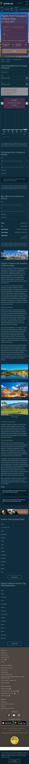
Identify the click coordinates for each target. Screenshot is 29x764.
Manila (2, 520)
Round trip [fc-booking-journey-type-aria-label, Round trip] (5, 27)
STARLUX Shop (5, 685)
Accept (14, 761)
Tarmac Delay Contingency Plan (9, 669)
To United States (17, 59)
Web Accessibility (5, 672)
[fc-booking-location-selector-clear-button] (26, 40)
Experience (22, 9)
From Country (17, 719)
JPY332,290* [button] (8, 21)
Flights (8, 59)
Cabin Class (3, 159)
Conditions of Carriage (6, 657)
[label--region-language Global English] (27, 3)
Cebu (2, 534)
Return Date (18, 44)
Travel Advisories (5, 646)
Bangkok (3, 527)
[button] (18, 27)
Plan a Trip (2, 9)
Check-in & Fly (16, 9)
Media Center (4, 644)
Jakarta (2, 558)
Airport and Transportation (7, 693)
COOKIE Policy (4, 661)
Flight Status (12, 9)
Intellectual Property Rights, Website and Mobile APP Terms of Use (13, 666)
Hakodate (3, 551)
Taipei (2, 513)
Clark (2, 537)
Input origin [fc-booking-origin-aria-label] (5, 35)
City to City (15, 717)
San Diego (3, 600)
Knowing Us (4, 642)
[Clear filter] (26, 150)
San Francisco (4, 603)
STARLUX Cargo (6, 678)
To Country (5, 717)
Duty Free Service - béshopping (10, 680)
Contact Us (3, 691)
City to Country (22, 717)
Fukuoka (3, 540)
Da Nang (3, 547)
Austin (2, 590)
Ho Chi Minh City (5, 516)
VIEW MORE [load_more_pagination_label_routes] (14, 566)
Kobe (2, 561)
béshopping (19, 3)
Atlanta (2, 620)
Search (14, 51)
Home (2, 59)
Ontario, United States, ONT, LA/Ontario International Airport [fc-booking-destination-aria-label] (14, 40)
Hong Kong (3, 523)
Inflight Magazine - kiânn (8, 682)
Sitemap (3, 651)
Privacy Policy (6, 757)
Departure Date (6, 44)
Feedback (3, 695)
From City (11, 719)
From (4, 33)
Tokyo (2, 530)
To (3, 39)
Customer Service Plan (6, 663)
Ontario (3, 597)
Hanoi (2, 554)
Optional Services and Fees (7, 697)
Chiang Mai (3, 544)
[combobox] (14, 150)
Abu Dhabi (3, 624)
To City (10, 717)
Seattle (2, 617)
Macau (2, 614)
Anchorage (3, 586)
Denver (3, 583)
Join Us (3, 649)
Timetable (6, 9)
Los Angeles (4, 593)
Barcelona (3, 627)
